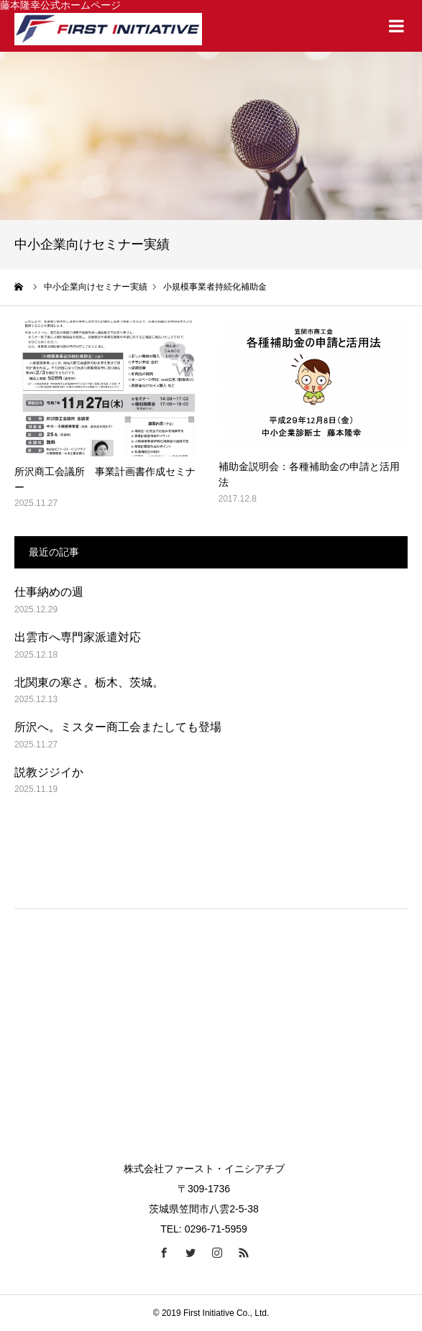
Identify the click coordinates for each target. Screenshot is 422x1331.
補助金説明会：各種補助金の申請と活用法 (309, 474)
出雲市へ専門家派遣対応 (77, 637)
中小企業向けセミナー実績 (95, 287)
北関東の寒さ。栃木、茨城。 (89, 682)
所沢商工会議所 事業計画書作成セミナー (105, 479)
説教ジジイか (48, 772)
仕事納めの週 (48, 592)
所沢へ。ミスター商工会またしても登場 (117, 727)
